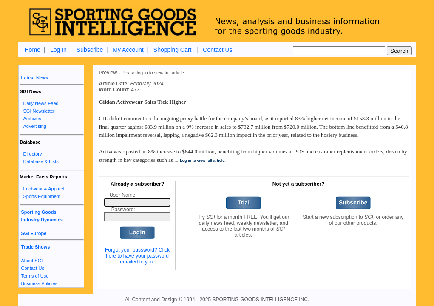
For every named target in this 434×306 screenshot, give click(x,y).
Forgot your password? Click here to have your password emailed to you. (137, 256)
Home (32, 49)
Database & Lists (41, 161)
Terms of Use (35, 275)
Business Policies (39, 283)
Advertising (34, 126)
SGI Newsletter (39, 110)
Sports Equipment (41, 196)
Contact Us (217, 49)
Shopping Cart (172, 49)
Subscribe (90, 49)
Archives (32, 118)
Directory (32, 153)
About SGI (32, 260)
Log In (58, 49)
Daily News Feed (41, 103)
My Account (128, 49)
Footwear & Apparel (44, 188)
